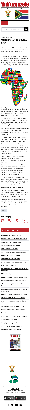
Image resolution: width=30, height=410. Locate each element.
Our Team (6, 387)
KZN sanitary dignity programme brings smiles (14, 274)
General (4, 210)
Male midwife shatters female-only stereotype (14, 277)
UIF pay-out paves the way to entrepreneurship (14, 316)
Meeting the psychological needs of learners (13, 280)
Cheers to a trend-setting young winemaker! (13, 252)
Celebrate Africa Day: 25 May (9, 249)
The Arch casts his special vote (10, 313)
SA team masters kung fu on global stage (12, 306)
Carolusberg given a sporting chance (11, 242)
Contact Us (13, 387)
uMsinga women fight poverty (9, 319)
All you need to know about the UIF (11, 235)
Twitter (18, 221)
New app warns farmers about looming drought (14, 294)
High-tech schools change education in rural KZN (14, 262)
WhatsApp (25, 221)
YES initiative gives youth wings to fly (11, 326)
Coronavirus (20, 387)
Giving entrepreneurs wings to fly (10, 258)
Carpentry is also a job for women (10, 245)
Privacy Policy (11, 390)
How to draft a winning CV (8, 265)
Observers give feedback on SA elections (13, 297)
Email (2, 221)
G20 (17, 388)
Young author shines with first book (11, 329)
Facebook (10, 221)
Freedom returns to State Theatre (10, 255)
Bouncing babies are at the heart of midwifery (14, 239)
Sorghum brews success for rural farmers (13, 309)
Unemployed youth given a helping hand (12, 323)
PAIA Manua (19, 390)
